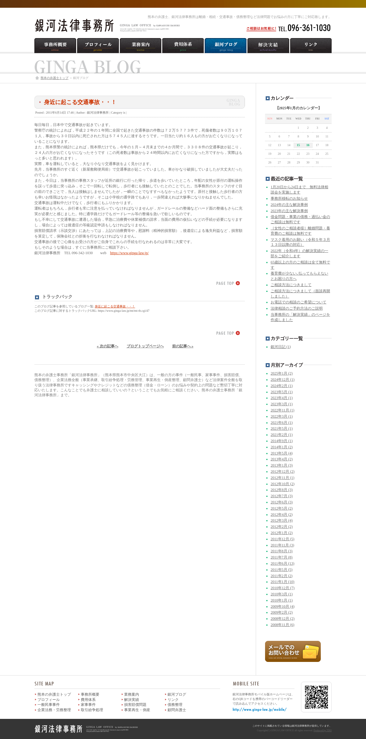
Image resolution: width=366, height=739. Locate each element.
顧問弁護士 (177, 710)
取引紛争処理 (92, 710)
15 (298, 145)
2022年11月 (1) (282, 410)
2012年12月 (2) (282, 471)
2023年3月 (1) (282, 404)
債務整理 (175, 704)
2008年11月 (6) (282, 625)
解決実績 (131, 700)
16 (307, 145)
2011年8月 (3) (282, 551)
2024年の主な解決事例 (289, 204)
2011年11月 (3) (282, 545)
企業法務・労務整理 (54, 710)
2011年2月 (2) (282, 576)
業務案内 (131, 694)
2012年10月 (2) (282, 484)
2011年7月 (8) (282, 557)
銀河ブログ (177, 694)
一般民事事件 (48, 704)
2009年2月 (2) (282, 612)
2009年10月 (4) (282, 606)
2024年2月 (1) (282, 386)
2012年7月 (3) (282, 496)
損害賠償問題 (135, 704)
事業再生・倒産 (137, 710)
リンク (173, 700)
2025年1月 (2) (282, 373)
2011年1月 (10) (282, 582)
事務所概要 (90, 694)
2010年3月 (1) (282, 594)
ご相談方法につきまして (291, 285)
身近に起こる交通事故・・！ (80, 102)
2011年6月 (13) (282, 563)
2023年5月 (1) (282, 392)
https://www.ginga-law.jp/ (129, 253)
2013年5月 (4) (282, 453)
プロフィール (48, 700)
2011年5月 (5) (282, 569)
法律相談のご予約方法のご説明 (297, 308)
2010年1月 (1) (282, 600)
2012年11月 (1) (282, 478)
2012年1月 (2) (282, 533)
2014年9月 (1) (282, 441)
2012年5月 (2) (282, 508)
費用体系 (88, 700)
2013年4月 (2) (282, 459)
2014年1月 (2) (282, 447)
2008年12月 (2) (282, 618)
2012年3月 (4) (282, 520)
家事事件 (88, 704)
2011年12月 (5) (282, 539)
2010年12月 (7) (282, 588)
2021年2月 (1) (282, 435)
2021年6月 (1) (282, 422)
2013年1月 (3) (282, 465)
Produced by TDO (322, 730)
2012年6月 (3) (282, 502)
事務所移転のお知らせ (289, 198)
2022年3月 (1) (282, 416)
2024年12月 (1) (282, 379)
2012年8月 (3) (282, 490)
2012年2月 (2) (282, 526)
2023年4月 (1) (282, 398)
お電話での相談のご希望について (298, 302)
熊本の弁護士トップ (54, 78)
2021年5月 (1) (282, 428)
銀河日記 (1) (281, 347)
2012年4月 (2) (282, 514)
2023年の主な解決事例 (289, 211)
